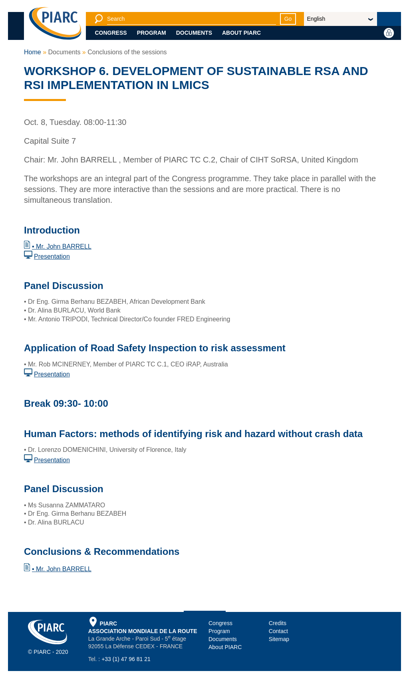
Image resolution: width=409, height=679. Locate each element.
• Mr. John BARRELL (61, 246)
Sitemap (279, 639)
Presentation (52, 256)
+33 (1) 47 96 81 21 (126, 659)
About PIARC (241, 33)
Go (288, 19)
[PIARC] (55, 24)
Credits (277, 623)
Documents (194, 33)
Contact (278, 631)
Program (151, 33)
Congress (111, 33)
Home (32, 52)
